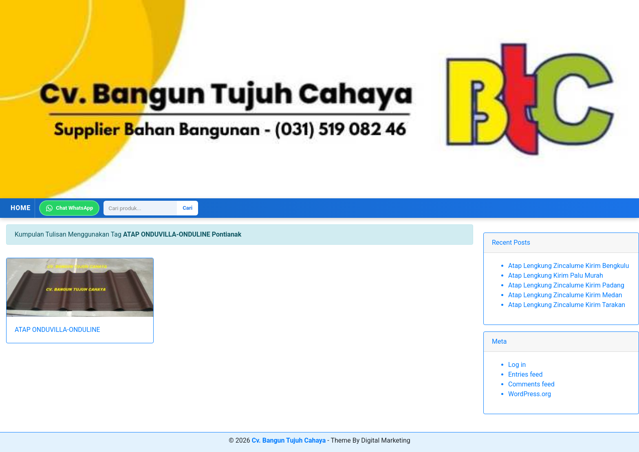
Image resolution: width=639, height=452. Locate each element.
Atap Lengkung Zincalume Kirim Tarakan (566, 305)
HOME (21, 208)
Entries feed (525, 374)
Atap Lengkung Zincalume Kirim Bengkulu (568, 266)
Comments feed (531, 384)
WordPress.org (529, 394)
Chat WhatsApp (69, 208)
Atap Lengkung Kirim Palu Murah (555, 275)
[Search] (140, 208)
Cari (187, 208)
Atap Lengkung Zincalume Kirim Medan (565, 295)
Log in (517, 365)
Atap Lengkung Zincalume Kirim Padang (566, 285)
